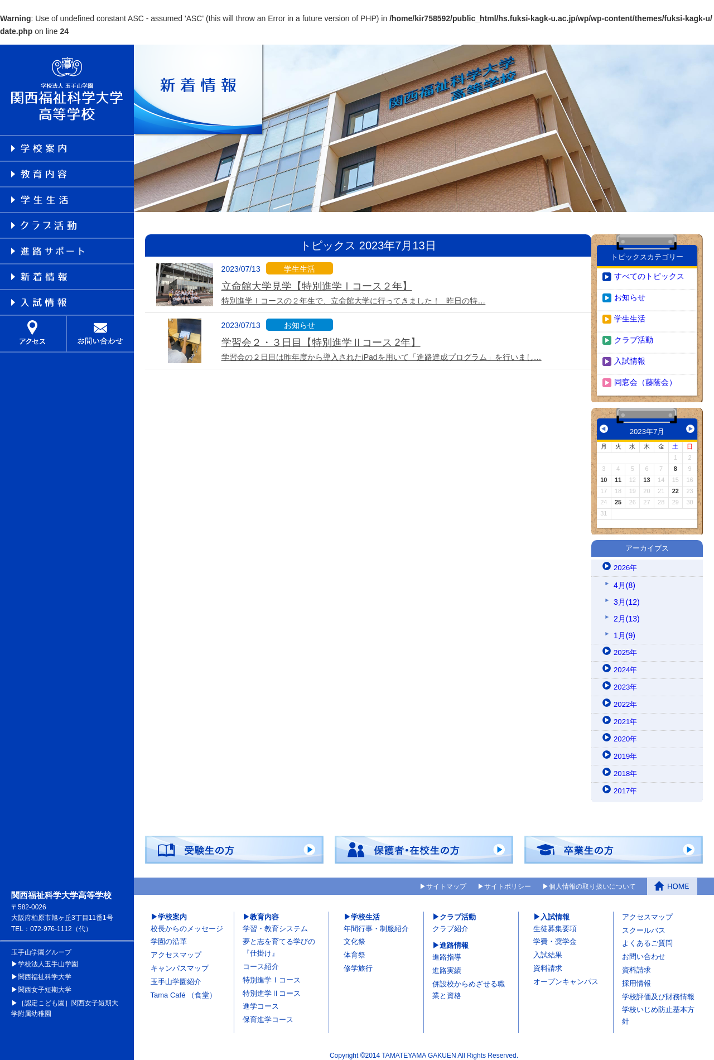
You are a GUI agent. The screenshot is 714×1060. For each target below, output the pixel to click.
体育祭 (354, 948)
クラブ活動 (633, 333)
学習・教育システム (275, 922)
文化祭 (354, 935)
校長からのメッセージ (187, 922)
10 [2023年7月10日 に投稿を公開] (603, 473)
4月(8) (624, 578)
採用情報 (636, 976)
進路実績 (446, 964)
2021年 (626, 715)
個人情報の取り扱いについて (592, 880)
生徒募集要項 (555, 922)
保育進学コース (268, 1013)
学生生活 (629, 311)
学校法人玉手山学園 (48, 957)
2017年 (626, 784)
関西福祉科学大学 (44, 970)
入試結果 (547, 948)
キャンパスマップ (180, 961)
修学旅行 (358, 961)
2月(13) (627, 612)
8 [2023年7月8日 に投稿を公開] (675, 462)
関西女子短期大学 (44, 983)
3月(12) (627, 595)
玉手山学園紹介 (176, 975)
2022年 (626, 697)
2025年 (626, 646)
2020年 (626, 732)
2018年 (626, 767)
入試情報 (629, 354)
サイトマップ (446, 880)
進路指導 (446, 950)
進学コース (261, 999)
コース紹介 (261, 960)
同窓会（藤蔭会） (645, 375)
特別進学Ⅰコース (272, 973)
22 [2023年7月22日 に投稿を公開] (675, 484)
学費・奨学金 (555, 935)
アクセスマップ (176, 948)
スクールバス (643, 923)
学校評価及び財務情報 (658, 990)
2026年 (626, 561)
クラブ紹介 (450, 922)
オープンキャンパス (566, 975)
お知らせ (629, 290)
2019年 (626, 749)
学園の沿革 (169, 935)
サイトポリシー (507, 880)
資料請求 (547, 961)
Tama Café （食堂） (183, 988)
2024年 (626, 663)
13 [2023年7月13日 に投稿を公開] (646, 473)
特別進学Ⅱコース (272, 986)
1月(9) (624, 628)
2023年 (626, 680)
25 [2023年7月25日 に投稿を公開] (618, 495)
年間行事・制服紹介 (376, 922)
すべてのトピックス (649, 269)
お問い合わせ (643, 950)
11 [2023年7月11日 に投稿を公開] (618, 473)
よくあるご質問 (647, 936)
